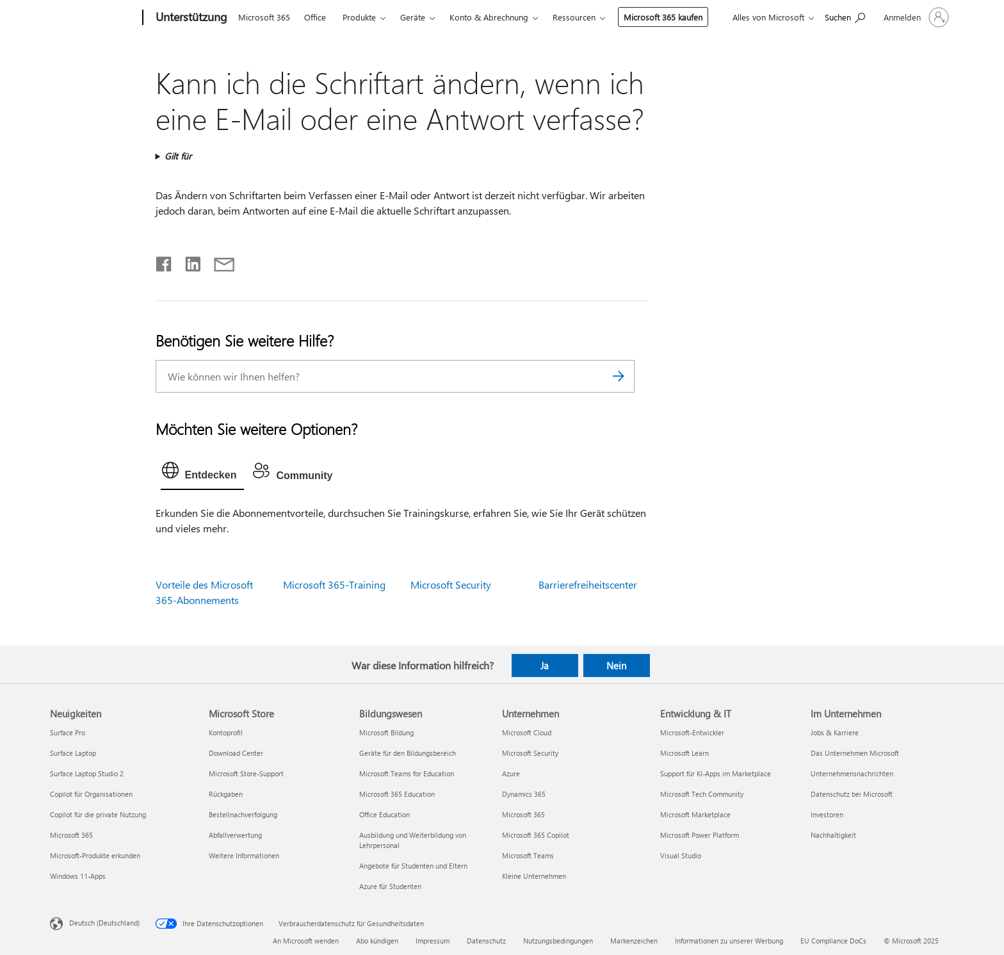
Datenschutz (486, 940)
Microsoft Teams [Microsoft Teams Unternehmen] (528, 855)
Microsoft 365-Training (334, 584)
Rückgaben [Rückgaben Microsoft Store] (226, 794)
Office (315, 17)
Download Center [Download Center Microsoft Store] (236, 753)
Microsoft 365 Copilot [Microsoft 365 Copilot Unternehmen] (535, 835)
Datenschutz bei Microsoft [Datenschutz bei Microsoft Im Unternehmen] (852, 794)
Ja (544, 665)
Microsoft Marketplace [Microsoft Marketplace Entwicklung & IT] (695, 814)
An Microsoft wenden (306, 940)
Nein (616, 665)
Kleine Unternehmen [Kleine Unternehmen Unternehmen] (534, 876)
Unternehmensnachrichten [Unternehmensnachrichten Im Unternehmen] (852, 773)
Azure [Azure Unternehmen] (511, 773)
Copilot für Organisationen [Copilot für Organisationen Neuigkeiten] (91, 794)
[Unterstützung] (190, 18)
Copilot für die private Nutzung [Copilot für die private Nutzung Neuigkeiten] (98, 814)
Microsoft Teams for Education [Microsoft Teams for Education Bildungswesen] (406, 773)
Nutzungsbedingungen (558, 940)
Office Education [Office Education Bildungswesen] (384, 814)
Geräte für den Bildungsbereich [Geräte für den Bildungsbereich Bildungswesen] (407, 753)
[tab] (203, 473)
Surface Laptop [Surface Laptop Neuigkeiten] (73, 753)
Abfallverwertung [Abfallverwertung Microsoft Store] (235, 835)
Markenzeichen (634, 940)
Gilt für (178, 156)
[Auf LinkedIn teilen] (188, 261)
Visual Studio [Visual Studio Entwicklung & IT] (680, 855)
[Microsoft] (94, 18)
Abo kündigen (377, 940)
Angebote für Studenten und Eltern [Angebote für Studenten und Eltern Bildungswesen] (413, 865)
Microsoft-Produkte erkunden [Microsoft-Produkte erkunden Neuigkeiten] (95, 855)
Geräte (412, 17)
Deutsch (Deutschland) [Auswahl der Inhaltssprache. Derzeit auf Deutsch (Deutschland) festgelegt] (104, 922)
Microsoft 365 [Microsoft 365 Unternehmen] (523, 814)
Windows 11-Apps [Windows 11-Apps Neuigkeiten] (78, 876)
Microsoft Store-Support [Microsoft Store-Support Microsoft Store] (246, 773)
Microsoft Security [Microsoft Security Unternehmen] (530, 753)
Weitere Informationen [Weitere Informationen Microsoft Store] (244, 855)
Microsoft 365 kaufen (663, 17)
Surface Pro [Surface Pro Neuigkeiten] (67, 732)
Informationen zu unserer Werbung (729, 940)
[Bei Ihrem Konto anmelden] (915, 17)
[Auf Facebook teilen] (165, 261)
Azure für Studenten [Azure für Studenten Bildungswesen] (390, 886)
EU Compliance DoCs (833, 940)
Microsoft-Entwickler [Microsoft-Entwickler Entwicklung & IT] (692, 732)
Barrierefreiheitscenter (587, 584)
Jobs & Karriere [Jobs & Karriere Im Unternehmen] (835, 732)
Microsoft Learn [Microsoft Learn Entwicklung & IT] (684, 753)
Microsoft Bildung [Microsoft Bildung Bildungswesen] (386, 732)
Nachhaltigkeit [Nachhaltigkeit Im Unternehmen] (833, 835)
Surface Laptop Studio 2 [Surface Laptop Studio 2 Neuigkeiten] (87, 773)
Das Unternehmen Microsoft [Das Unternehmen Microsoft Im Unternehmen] (855, 753)
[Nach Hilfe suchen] (845, 16)
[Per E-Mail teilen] (218, 261)
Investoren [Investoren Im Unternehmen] (827, 814)
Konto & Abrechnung (488, 17)
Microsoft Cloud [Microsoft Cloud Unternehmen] (526, 732)
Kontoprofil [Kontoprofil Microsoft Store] (226, 732)
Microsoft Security (450, 584)
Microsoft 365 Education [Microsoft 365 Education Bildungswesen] (397, 794)
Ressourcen (574, 17)
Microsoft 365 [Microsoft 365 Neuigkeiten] (71, 835)
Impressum (432, 940)
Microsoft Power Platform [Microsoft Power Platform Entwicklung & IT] (699, 835)
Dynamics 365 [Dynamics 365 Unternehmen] (524, 794)
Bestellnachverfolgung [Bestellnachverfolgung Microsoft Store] (243, 814)
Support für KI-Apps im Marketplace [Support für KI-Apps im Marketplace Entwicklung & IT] (715, 773)
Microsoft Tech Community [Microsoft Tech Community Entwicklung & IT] (701, 794)
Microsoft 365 (264, 17)
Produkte (359, 17)
